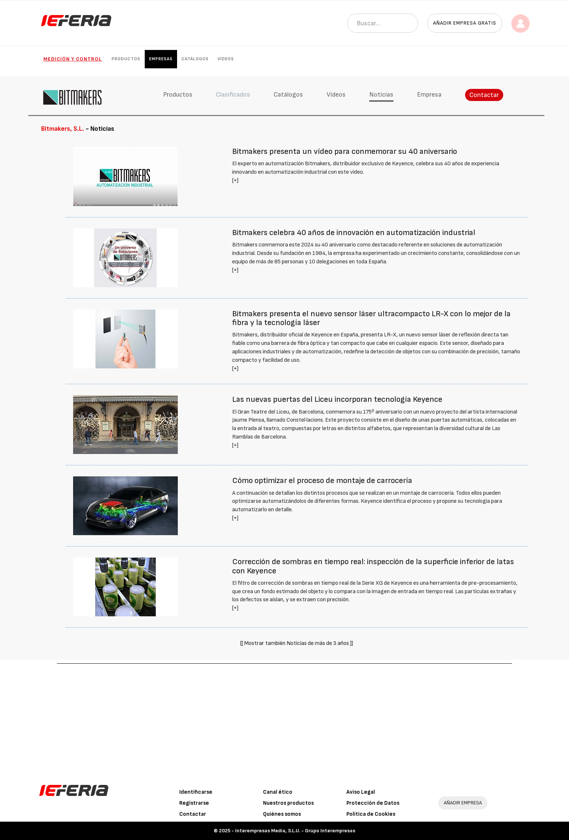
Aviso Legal (360, 792)
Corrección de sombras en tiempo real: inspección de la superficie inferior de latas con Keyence (373, 566)
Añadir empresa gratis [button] (464, 23)
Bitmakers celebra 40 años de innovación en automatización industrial (353, 233)
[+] (235, 180)
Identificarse (195, 792)
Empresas (161, 59)
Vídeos (225, 59)
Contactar (484, 95)
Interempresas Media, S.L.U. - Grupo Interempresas (295, 831)
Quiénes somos (282, 814)
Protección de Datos (372, 803)
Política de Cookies (370, 814)
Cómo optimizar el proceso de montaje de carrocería (322, 481)
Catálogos (195, 59)
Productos (126, 59)
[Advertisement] (284, 718)
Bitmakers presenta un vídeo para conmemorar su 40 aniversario (344, 151)
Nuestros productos (288, 803)
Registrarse (194, 803)
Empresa (429, 94)
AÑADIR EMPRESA (463, 803)
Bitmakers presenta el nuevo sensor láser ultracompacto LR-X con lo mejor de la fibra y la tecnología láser (371, 318)
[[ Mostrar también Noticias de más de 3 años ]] (296, 643)
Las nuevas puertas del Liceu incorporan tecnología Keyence (337, 399)
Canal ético (277, 792)
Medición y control (72, 59)
